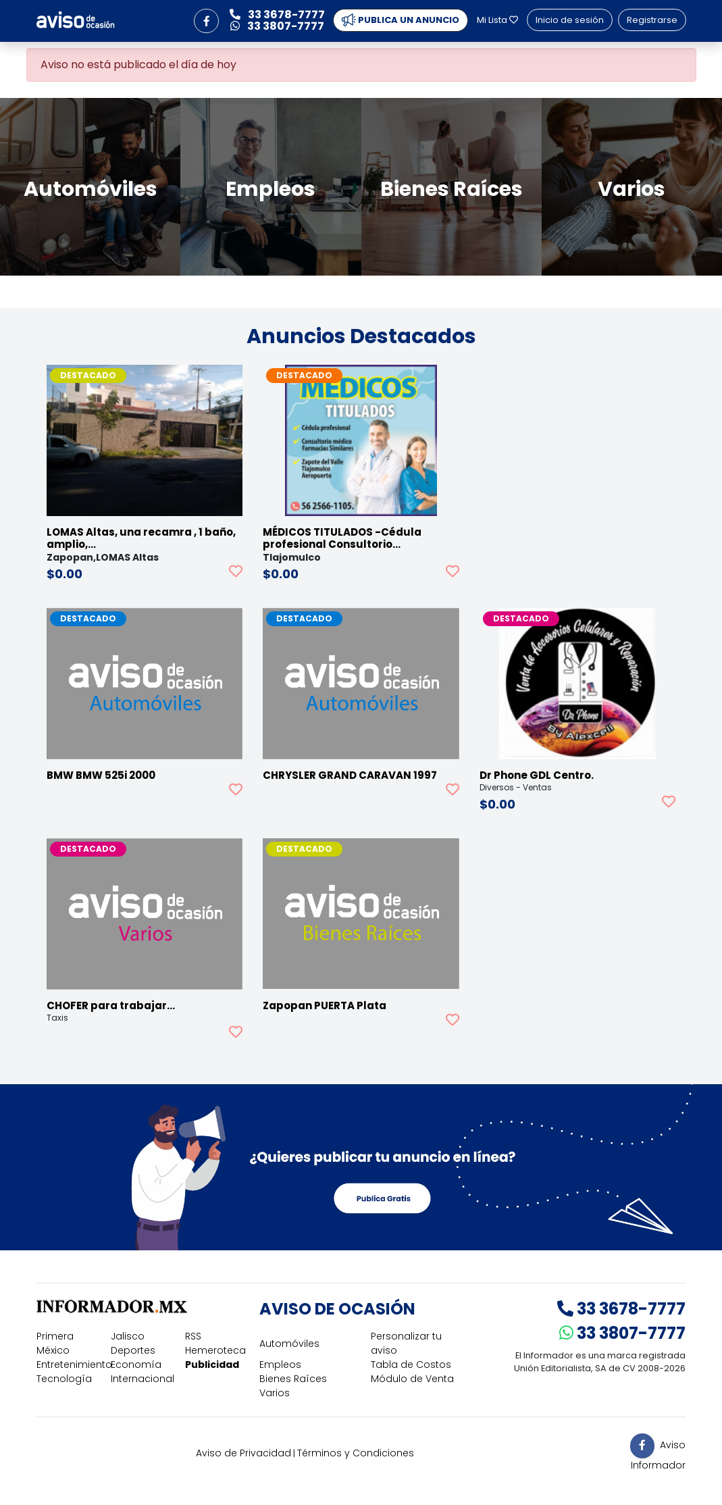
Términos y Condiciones (355, 1453)
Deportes (133, 1350)
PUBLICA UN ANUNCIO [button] (400, 20)
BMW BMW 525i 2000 (101, 775)
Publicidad (212, 1364)
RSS (193, 1336)
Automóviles (289, 1343)
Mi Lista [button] (497, 20)
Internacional (142, 1378)
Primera (55, 1336)
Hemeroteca (215, 1350)
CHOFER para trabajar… (111, 1005)
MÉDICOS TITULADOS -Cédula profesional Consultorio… (342, 538)
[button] (206, 21)
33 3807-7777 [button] (277, 26)
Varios (274, 1393)
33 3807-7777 (622, 1333)
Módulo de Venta (412, 1378)
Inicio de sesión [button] (570, 20)
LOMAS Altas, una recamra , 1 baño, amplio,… (141, 538)
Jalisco (128, 1336)
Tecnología (64, 1378)
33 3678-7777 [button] (277, 14)
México (53, 1350)
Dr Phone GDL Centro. (537, 775)
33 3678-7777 (621, 1309)
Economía (136, 1364)
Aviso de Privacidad (243, 1453)
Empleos (280, 1364)
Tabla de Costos (411, 1364)
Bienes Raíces (293, 1378)
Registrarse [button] (652, 20)
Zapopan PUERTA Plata (324, 1005)
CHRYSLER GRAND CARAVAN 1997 (350, 775)
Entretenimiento (74, 1364)
